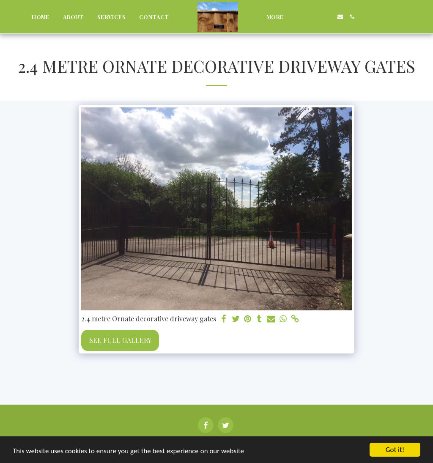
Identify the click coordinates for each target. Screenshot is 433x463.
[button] (303, 16)
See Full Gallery (120, 340)
